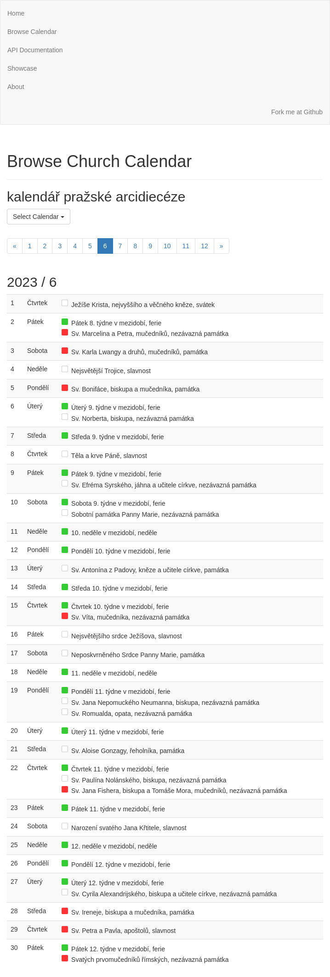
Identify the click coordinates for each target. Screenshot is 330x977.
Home (15, 13)
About (15, 86)
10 (167, 246)
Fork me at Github (297, 112)
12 (204, 246)
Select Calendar (38, 216)
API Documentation (35, 50)
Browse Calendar (32, 31)
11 (186, 246)
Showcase (22, 68)
